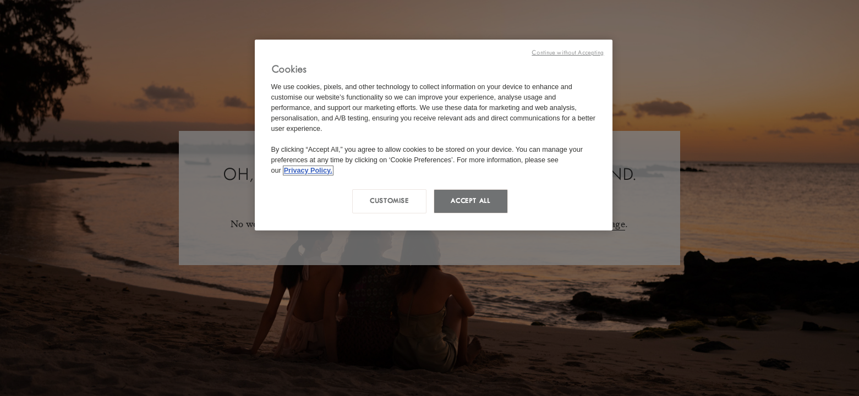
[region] (433, 135)
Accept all (470, 201)
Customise (389, 201)
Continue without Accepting (568, 52)
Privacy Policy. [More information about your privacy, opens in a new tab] (308, 170)
